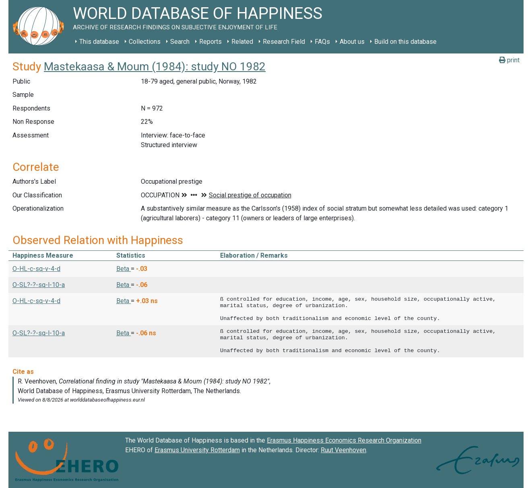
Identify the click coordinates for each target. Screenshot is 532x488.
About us (352, 41)
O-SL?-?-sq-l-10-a (38, 285)
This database (99, 41)
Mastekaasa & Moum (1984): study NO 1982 (155, 66)
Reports (210, 41)
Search (180, 41)
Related (242, 41)
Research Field (284, 41)
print (509, 60)
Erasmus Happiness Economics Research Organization (344, 440)
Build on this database (405, 41)
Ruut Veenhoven (343, 450)
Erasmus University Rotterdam (197, 450)
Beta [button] (123, 269)
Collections (145, 41)
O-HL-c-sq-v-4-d (36, 269)
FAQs (322, 41)
